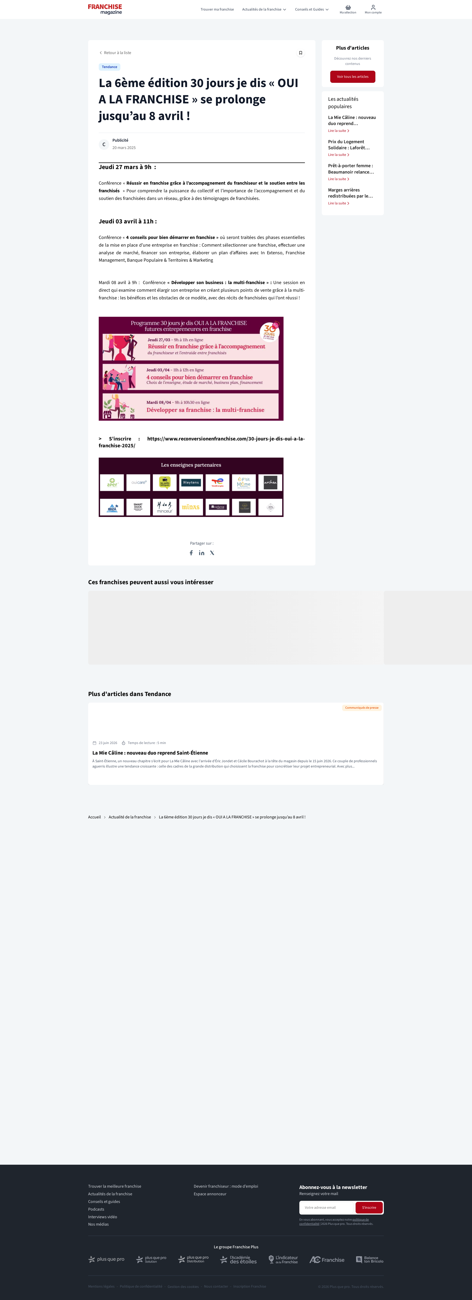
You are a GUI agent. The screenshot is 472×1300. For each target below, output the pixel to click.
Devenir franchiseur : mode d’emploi (226, 1186)
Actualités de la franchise (110, 1194)
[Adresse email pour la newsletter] (326, 1207)
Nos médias (98, 1224)
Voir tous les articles (353, 76)
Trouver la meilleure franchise (114, 1186)
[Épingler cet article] (300, 53)
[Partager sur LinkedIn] (201, 553)
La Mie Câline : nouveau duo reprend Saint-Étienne (150, 753)
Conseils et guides (104, 1202)
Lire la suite (339, 130)
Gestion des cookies (183, 1286)
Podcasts (96, 1209)
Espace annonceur (210, 1194)
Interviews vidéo (102, 1217)
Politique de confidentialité (141, 1286)
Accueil (94, 817)
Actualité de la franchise (130, 817)
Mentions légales (101, 1286)
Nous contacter (216, 1286)
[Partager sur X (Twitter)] (212, 553)
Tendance (109, 67)
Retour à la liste (115, 53)
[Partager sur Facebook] (191, 553)
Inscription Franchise (249, 1286)
